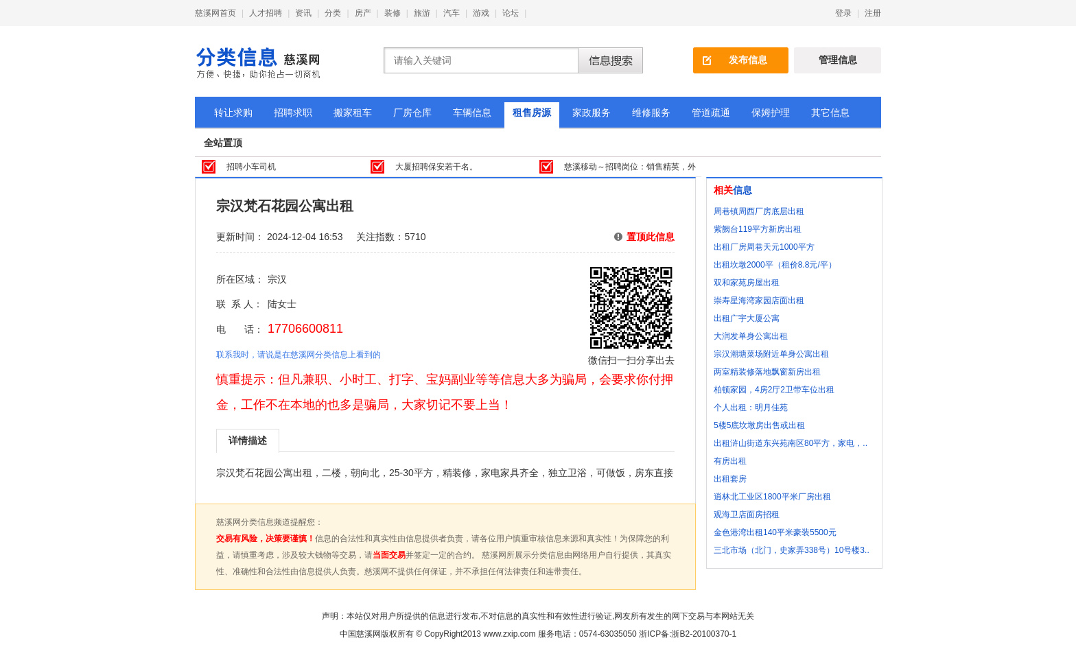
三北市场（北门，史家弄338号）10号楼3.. (791, 550)
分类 (333, 13)
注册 (873, 13)
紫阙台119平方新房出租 (758, 229)
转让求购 (233, 112)
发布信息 (748, 59)
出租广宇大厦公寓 (747, 318)
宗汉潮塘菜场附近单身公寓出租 (771, 354)
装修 (392, 13)
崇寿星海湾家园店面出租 (759, 300)
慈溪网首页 (215, 13)
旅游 (422, 13)
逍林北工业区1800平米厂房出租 (772, 497)
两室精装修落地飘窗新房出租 (767, 372)
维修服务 (651, 112)
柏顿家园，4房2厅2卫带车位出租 (774, 389)
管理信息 (838, 59)
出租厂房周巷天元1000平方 (764, 247)
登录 (843, 13)
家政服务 (591, 112)
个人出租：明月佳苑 (751, 407)
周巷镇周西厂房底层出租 (759, 211)
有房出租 (730, 461)
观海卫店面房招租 (747, 514)
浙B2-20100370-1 (703, 634)
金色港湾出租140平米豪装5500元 (775, 532)
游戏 (481, 13)
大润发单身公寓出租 (751, 336)
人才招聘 (265, 13)
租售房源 (532, 112)
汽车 (451, 13)
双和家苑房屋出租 (747, 282)
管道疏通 (711, 112)
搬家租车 (353, 112)
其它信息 (830, 112)
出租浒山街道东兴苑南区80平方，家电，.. (790, 443)
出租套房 (730, 479)
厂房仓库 (412, 112)
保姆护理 (770, 112)
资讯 (303, 13)
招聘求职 (293, 112)
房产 (363, 13)
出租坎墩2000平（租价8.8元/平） (775, 265)
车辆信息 (472, 112)
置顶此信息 (651, 236)
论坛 (510, 13)
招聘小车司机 (251, 167)
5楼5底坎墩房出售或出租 (759, 425)
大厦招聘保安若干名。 (436, 167)
